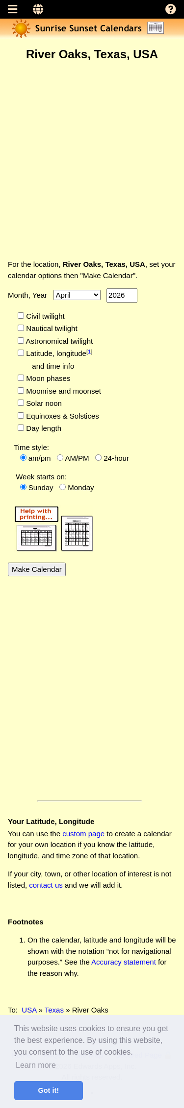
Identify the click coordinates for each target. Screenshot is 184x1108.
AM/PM (77, 458)
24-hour (116, 458)
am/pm (39, 458)
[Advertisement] (92, 160)
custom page (83, 833)
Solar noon (43, 403)
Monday (81, 487)
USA (29, 1010)
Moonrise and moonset (62, 391)
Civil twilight (44, 316)
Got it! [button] (48, 1090)
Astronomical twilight (58, 341)
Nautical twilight (50, 328)
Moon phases (47, 378)
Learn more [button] (36, 1065)
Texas (54, 1010)
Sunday (40, 487)
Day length (42, 428)
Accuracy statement (123, 962)
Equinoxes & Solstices (61, 416)
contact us (45, 885)
